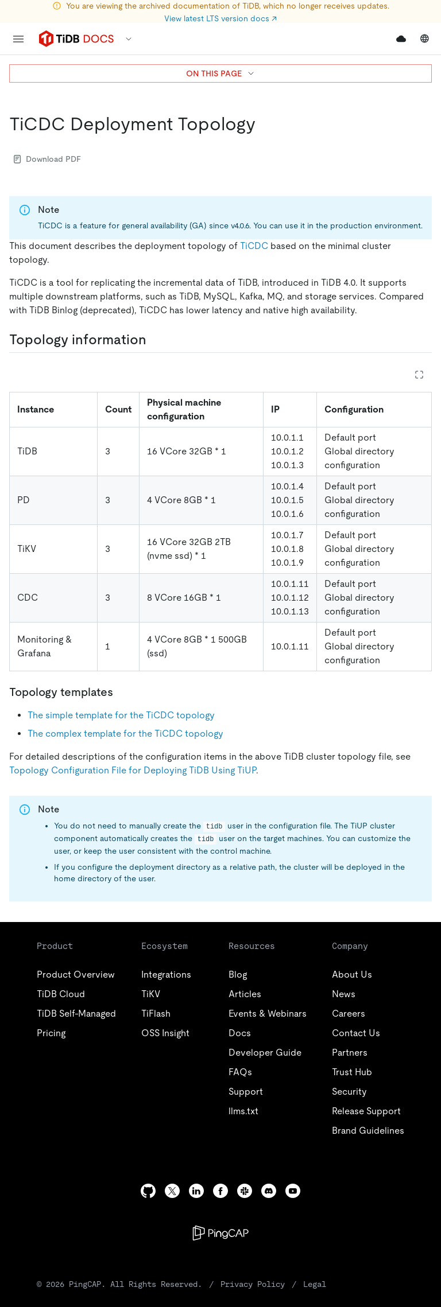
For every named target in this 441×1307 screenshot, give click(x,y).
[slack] (245, 1191)
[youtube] (293, 1191)
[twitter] (172, 1191)
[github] (148, 1191)
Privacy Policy (252, 1284)
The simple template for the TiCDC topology (121, 715)
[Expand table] (419, 374)
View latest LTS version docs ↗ (220, 18)
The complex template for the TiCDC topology (125, 733)
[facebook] (220, 1191)
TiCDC (254, 245)
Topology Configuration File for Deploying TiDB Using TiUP (132, 770)
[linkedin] (196, 1191)
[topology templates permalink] (122, 692)
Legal (314, 1284)
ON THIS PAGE (221, 73)
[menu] (18, 39)
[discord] (269, 1191)
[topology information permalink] (156, 340)
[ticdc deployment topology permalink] (265, 124)
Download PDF (47, 159)
